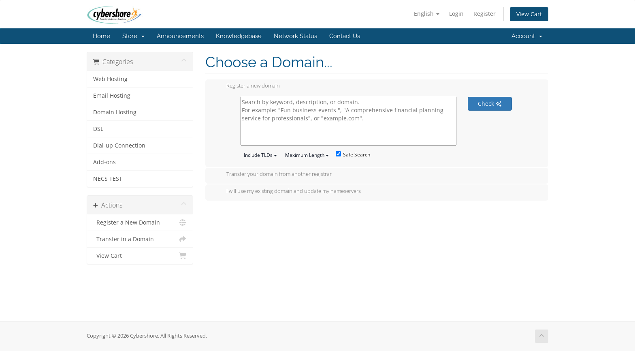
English (426, 13)
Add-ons (104, 162)
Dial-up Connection (119, 145)
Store (133, 36)
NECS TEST (107, 178)
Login (456, 13)
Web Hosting (110, 79)
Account (526, 36)
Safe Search (353, 154)
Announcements (180, 36)
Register (484, 13)
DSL (98, 129)
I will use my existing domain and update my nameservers (287, 191)
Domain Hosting (114, 112)
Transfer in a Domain (140, 239)
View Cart (529, 14)
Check (489, 103)
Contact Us (344, 36)
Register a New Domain (140, 222)
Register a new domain (246, 86)
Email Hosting (111, 95)
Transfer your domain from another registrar (272, 174)
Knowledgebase (239, 36)
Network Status (295, 36)
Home (101, 36)
